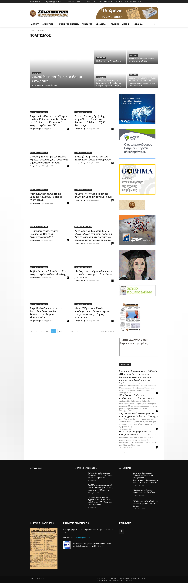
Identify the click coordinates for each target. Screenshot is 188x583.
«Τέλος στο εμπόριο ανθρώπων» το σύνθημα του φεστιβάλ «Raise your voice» (93, 274)
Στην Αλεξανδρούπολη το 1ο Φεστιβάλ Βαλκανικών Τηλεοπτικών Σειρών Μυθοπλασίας (46, 313)
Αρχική (32, 31)
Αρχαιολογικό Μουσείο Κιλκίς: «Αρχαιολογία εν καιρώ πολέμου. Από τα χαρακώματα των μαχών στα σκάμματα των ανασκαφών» (93, 235)
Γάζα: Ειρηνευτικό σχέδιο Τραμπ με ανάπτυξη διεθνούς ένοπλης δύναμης (145, 503)
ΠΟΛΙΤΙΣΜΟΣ (37, 73)
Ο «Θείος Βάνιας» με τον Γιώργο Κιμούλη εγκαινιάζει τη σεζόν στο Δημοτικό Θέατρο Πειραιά (49, 159)
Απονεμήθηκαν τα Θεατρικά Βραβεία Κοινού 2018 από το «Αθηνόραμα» (46, 196)
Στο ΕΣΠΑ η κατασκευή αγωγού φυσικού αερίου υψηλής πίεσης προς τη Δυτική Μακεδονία (100, 487)
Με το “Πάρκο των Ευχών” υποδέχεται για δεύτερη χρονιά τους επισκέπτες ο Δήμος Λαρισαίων (92, 313)
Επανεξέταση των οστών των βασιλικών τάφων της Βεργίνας (92, 158)
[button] (155, 24)
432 (47, 331)
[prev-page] (32, 331)
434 (60, 331)
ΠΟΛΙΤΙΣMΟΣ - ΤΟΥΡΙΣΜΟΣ (38, 112)
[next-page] (77, 331)
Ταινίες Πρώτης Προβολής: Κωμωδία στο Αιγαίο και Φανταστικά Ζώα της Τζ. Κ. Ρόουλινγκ (90, 121)
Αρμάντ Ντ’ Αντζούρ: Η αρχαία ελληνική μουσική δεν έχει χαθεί (93, 195)
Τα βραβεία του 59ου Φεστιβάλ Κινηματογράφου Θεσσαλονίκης (48, 273)
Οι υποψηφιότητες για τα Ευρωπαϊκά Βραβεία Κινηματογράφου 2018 (44, 234)
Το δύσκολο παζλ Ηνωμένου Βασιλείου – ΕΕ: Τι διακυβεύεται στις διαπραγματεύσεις (100, 475)
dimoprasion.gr (35, 129)
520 (71, 331)
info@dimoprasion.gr (82, 537)
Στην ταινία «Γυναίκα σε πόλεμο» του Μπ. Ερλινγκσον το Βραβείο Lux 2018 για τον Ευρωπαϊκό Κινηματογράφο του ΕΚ (48, 121)
